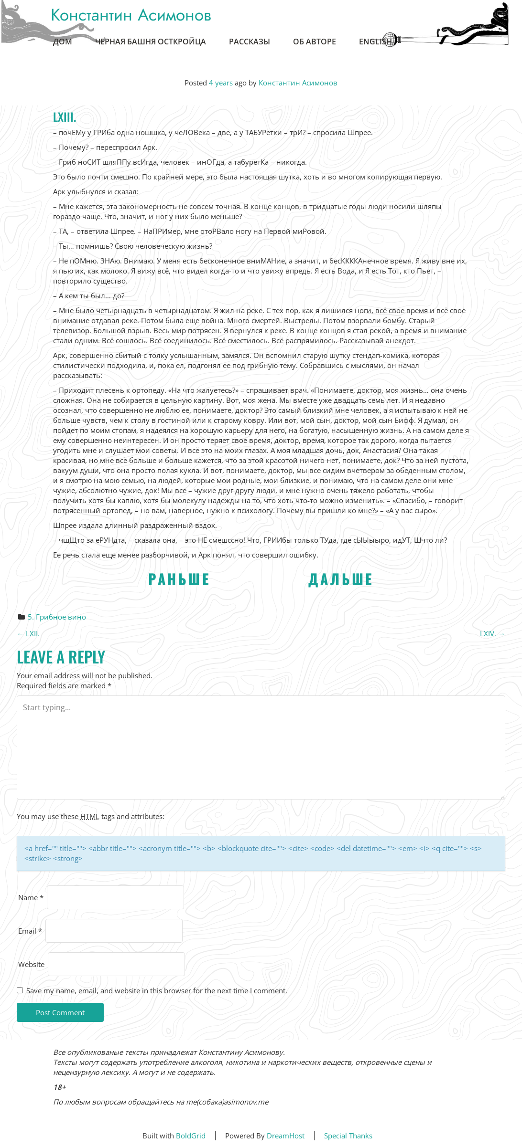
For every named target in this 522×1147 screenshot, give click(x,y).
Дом (62, 41)
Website (31, 964)
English (375, 41)
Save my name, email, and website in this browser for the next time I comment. (156, 990)
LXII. (28, 633)
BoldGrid (191, 1135)
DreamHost (285, 1135)
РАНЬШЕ (179, 578)
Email (30, 931)
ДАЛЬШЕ (341, 578)
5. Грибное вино (57, 616)
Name (31, 897)
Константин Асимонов (131, 15)
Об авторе (314, 41)
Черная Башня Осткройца (150, 41)
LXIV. (492, 633)
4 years (221, 82)
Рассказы (249, 41)
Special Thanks (348, 1135)
